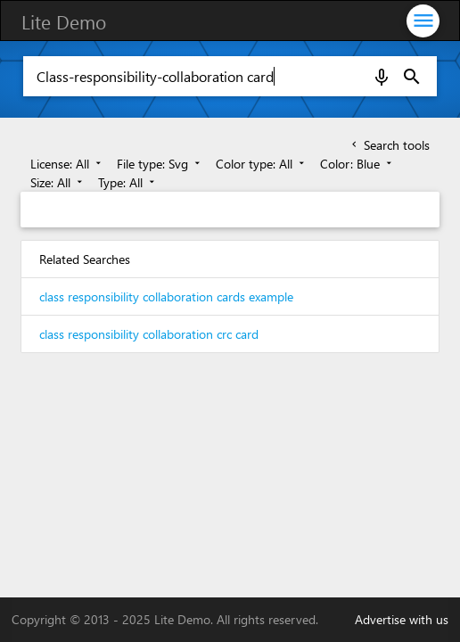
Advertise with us (401, 619)
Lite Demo (63, 21)
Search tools (389, 144)
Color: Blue (357, 163)
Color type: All (262, 163)
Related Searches (84, 259)
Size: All (58, 182)
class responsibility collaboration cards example (166, 296)
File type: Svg (160, 163)
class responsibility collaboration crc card (149, 333)
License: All (67, 163)
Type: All (128, 182)
